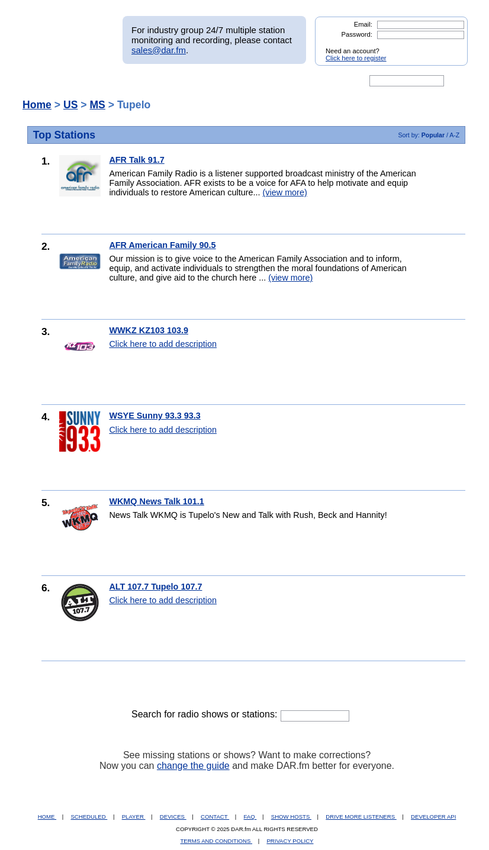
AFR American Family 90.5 (162, 245)
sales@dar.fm (158, 50)
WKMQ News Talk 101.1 (156, 501)
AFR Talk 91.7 (136, 160)
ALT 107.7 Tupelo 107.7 (155, 586)
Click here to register (356, 58)
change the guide (193, 766)
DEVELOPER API (433, 816)
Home (37, 105)
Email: (363, 24)
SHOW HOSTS (291, 816)
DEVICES (173, 816)
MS (97, 105)
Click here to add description (163, 344)
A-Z (454, 135)
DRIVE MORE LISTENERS (361, 816)
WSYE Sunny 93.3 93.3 (154, 415)
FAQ (250, 816)
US (70, 105)
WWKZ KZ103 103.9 (148, 330)
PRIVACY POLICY (289, 841)
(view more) (285, 192)
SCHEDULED (88, 816)
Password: (357, 34)
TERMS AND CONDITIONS (217, 841)
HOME (47, 816)
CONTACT (215, 816)
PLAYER (134, 816)
